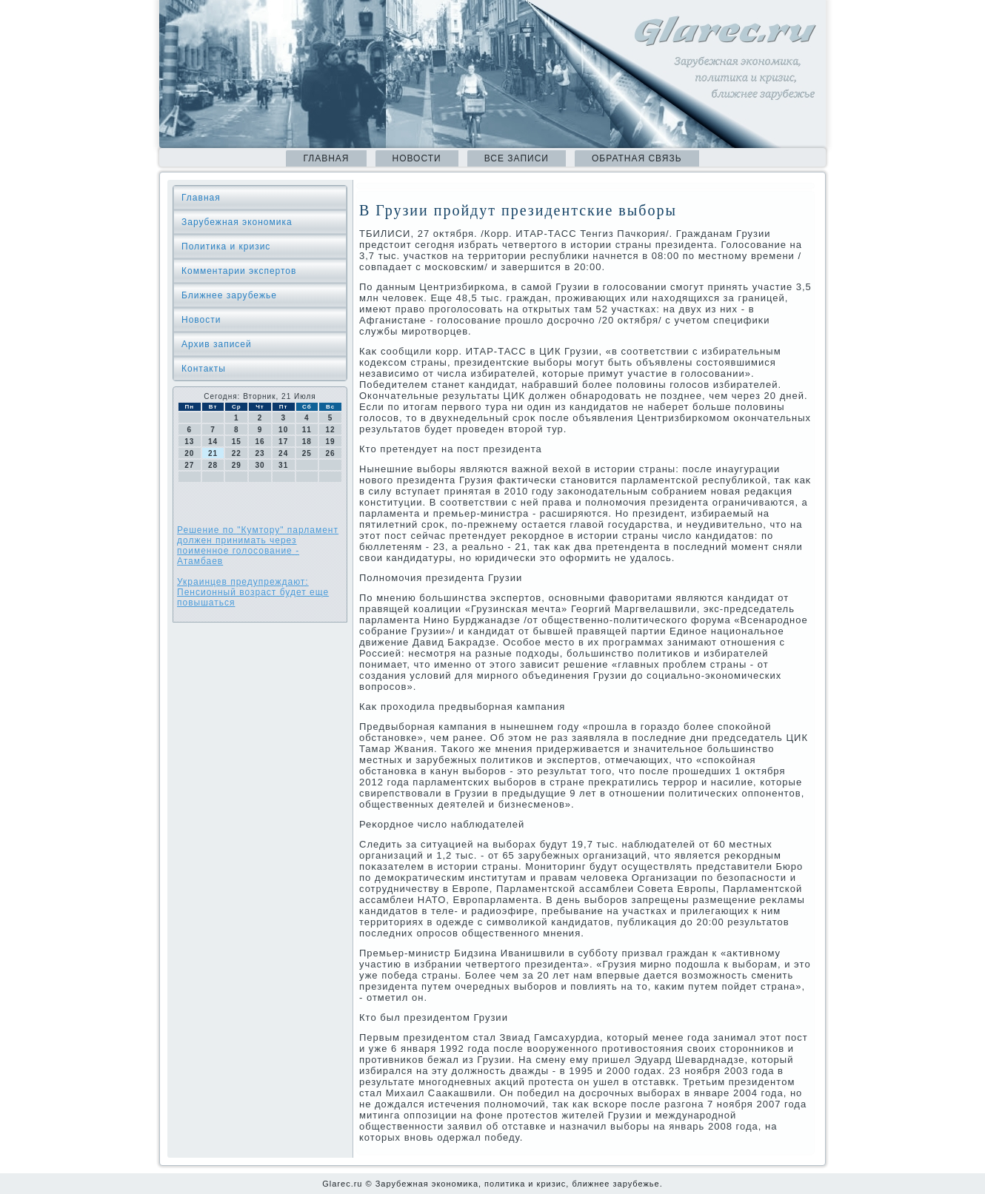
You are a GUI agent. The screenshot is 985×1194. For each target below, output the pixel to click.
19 (330, 441)
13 (189, 441)
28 (213, 465)
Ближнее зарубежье (229, 295)
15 (236, 441)
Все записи (516, 158)
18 (307, 441)
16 (259, 441)
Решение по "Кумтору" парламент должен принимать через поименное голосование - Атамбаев (257, 545)
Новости (417, 158)
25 (307, 453)
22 (236, 453)
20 (189, 453)
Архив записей (216, 344)
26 (330, 453)
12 (330, 430)
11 (307, 430)
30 (259, 465)
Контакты (203, 368)
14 (213, 441)
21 (213, 453)
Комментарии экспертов (238, 271)
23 (259, 453)
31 (283, 465)
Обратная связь (637, 158)
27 (189, 465)
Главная (326, 158)
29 (236, 465)
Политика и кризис (225, 246)
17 (283, 441)
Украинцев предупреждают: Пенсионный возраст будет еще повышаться (253, 592)
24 (283, 453)
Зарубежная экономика (237, 222)
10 (283, 430)
